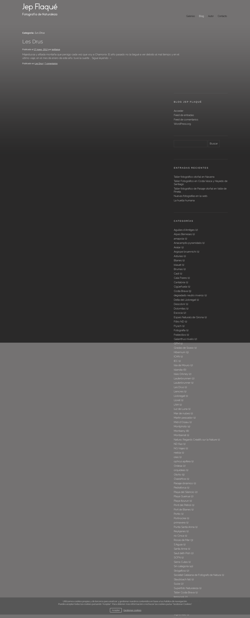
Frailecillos (180, 286)
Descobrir (179, 255)
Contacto (222, 16)
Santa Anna (180, 500)
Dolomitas (179, 260)
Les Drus (32, 42)
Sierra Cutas (181, 513)
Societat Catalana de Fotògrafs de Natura (197, 526)
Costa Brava (181, 242)
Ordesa (178, 417)
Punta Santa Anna (184, 478)
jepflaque (56, 49)
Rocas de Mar (182, 491)
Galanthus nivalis (184, 290)
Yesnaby (179, 570)
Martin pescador (183, 369)
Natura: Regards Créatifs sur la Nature (195, 391)
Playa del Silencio (184, 443)
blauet (177, 216)
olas (176, 408)
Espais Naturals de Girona (189, 268)
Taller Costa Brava (184, 544)
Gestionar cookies (132, 610)
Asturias (178, 207)
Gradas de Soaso (184, 299)
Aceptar (116, 610)
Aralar (177, 198)
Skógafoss (180, 522)
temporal (179, 548)
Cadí (176, 225)
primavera (179, 474)
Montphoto (180, 378)
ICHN (177, 308)
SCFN (177, 509)
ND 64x (178, 395)
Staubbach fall (182, 531)
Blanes (178, 211)
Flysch (178, 277)
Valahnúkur (180, 561)
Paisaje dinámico (183, 434)
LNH (176, 356)
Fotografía (179, 281)
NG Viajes (179, 399)
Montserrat (180, 386)
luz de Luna (181, 360)
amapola (179, 190)
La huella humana (184, 152)
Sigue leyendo (119, 58)
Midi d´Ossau (181, 373)
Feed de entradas (184, 66)
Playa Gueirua (182, 447)
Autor (211, 16)
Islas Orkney (181, 325)
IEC (176, 312)
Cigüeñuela (180, 238)
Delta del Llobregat (185, 251)
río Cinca (179, 487)
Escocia (178, 264)
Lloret (177, 351)
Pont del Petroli (182, 456)
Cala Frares (180, 229)
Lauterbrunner (182, 334)
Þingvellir (179, 574)
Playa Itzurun (181, 452)
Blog (201, 16)
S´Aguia (178, 496)
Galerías (190, 16)
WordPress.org (182, 75)
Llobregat (179, 347)
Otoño (177, 426)
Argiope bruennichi (185, 203)
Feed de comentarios (186, 71)
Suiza (177, 535)
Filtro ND (179, 273)
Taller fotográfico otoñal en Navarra (194, 128)
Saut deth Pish (182, 504)
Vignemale (180, 565)
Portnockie (180, 469)
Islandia (178, 321)
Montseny (179, 382)
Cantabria (179, 233)
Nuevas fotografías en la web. (191, 147)
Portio (177, 465)
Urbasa (178, 557)
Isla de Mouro (182, 316)
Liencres (178, 343)
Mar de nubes (182, 364)
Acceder (178, 62)
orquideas (179, 421)
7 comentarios (51, 63)
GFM (177, 295)
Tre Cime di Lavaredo (186, 552)
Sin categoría (181, 517)
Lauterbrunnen (182, 330)
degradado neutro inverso (189, 246)
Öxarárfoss (180, 430)
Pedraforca (180, 439)
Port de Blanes (182, 461)
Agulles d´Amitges (184, 181)
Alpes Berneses (183, 185)
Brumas (178, 220)
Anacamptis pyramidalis (188, 194)
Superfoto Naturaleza (186, 539)
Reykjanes (180, 482)
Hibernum (179, 303)
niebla (177, 404)
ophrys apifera (182, 412)
